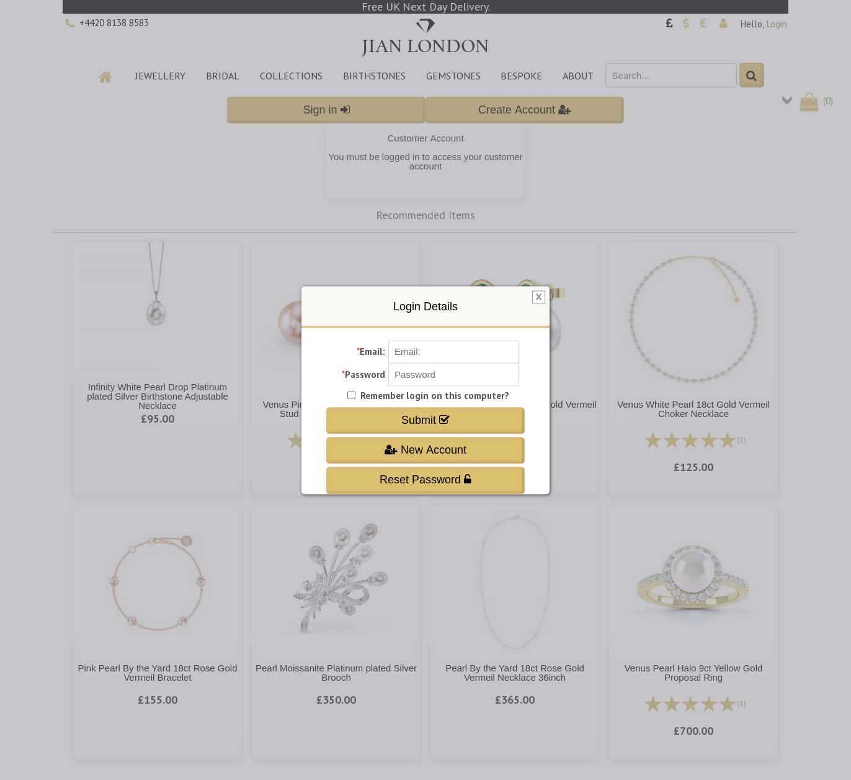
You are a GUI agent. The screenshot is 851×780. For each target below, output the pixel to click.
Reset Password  (425, 480)
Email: (372, 351)
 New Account (425, 449)
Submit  (425, 420)
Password (365, 374)
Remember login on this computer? (434, 395)
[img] (538, 298)
